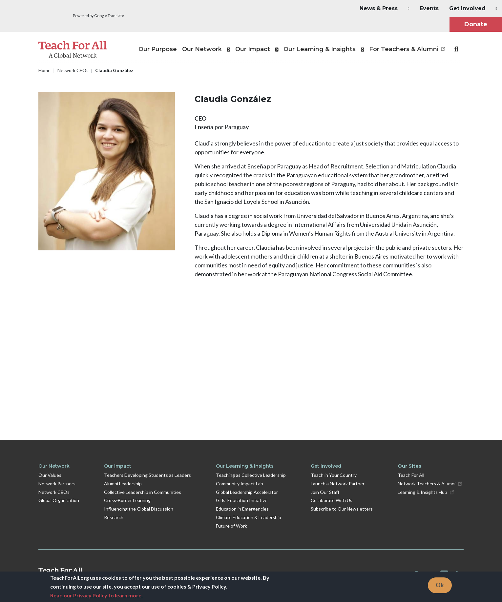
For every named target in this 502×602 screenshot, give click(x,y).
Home (44, 70)
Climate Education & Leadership (248, 517)
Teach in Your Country (334, 475)
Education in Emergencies (242, 509)
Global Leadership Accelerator (247, 492)
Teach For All (411, 475)
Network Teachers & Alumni (431, 483)
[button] (378, 8)
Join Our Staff (325, 492)
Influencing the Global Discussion (138, 509)
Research (113, 517)
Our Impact (117, 466)
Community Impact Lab (239, 483)
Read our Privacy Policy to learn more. (96, 595)
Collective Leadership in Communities (142, 492)
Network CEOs (73, 70)
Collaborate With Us (331, 500)
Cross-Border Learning (127, 500)
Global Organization (58, 500)
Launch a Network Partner (338, 483)
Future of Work (231, 526)
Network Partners (56, 483)
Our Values (49, 475)
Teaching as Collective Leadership (251, 475)
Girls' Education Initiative (241, 500)
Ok (440, 585)
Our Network (54, 466)
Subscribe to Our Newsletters (342, 509)
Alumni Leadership (123, 483)
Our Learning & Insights (245, 466)
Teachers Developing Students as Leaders (147, 475)
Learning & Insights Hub (426, 492)
